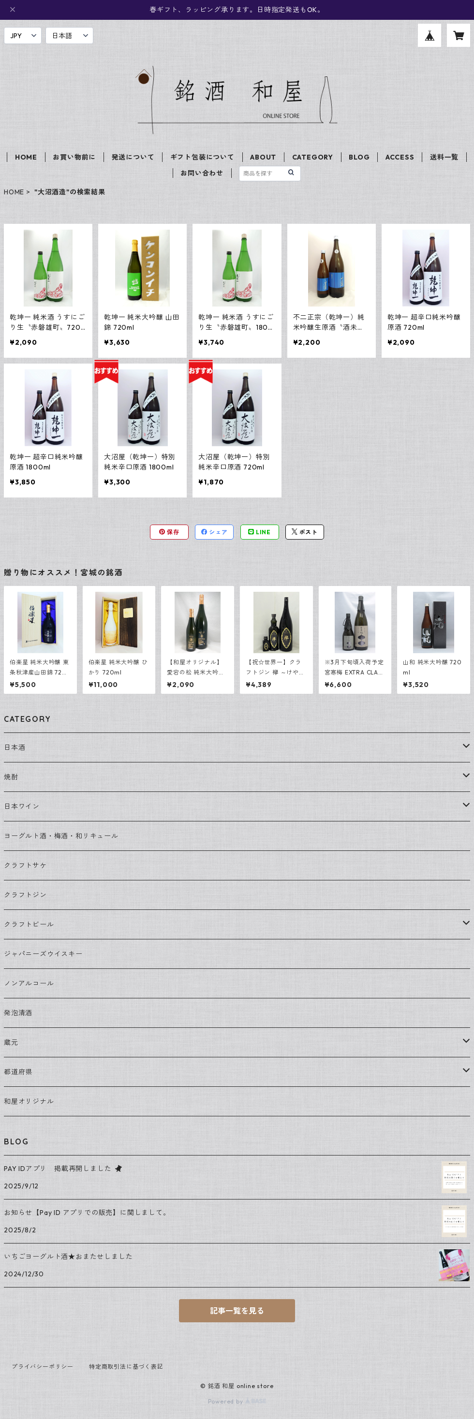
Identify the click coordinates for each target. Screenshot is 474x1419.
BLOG (359, 157)
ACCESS (400, 157)
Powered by (237, 1401)
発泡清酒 (18, 1013)
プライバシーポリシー (43, 1366)
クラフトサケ (25, 865)
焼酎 (11, 777)
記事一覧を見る (237, 1311)
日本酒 (14, 747)
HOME (26, 157)
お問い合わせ (201, 173)
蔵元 (11, 1042)
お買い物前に (74, 157)
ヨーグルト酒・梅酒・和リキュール (61, 836)
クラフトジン (25, 895)
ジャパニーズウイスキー (43, 954)
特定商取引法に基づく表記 (126, 1366)
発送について (133, 157)
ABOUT (263, 157)
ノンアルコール (29, 983)
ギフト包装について (202, 157)
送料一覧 (444, 157)
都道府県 (18, 1072)
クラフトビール (29, 924)
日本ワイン (22, 806)
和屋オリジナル (29, 1101)
